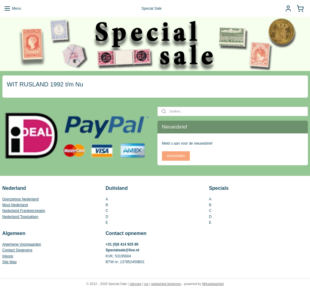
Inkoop (7, 256)
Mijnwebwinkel (213, 284)
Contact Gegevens (17, 250)
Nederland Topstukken (20, 217)
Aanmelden (176, 156)
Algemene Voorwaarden (21, 244)
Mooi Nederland (15, 205)
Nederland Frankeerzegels (23, 211)
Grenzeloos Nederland (20, 199)
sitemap (135, 284)
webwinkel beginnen (166, 284)
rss (146, 284)
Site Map (9, 262)
